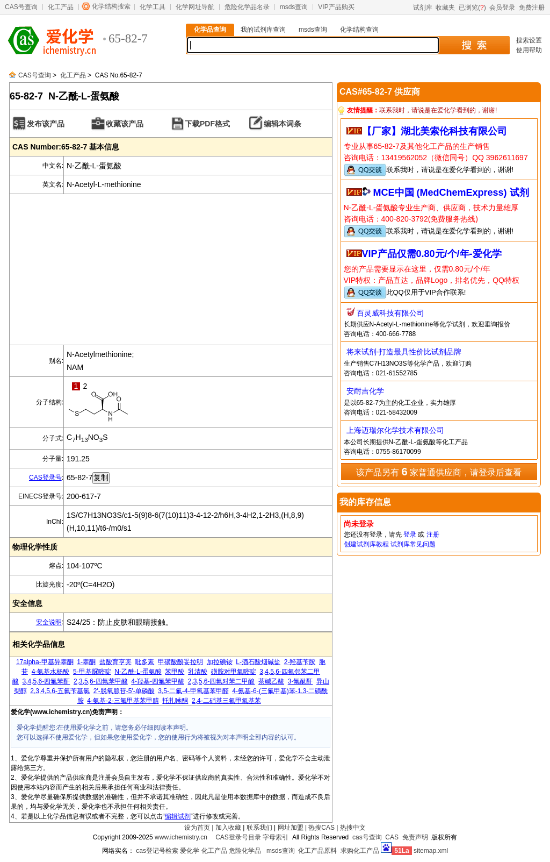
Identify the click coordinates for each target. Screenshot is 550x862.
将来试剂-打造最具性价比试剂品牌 (404, 351)
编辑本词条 (282, 123)
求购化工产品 (360, 850)
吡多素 (144, 662)
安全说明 (49, 622)
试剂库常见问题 (413, 544)
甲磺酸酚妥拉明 (180, 662)
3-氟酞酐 (300, 681)
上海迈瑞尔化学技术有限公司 (395, 430)
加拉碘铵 (220, 662)
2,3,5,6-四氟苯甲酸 (101, 681)
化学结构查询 (359, 29)
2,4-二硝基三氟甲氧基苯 (226, 700)
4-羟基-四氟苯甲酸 (157, 681)
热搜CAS (321, 827)
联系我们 (259, 827)
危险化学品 (245, 850)
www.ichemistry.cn (181, 837)
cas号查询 (367, 837)
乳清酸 (197, 671)
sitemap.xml (431, 850)
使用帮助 (529, 50)
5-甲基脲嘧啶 (92, 671)
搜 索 (474, 45)
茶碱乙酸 (271, 681)
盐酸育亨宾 (115, 662)
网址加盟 (290, 827)
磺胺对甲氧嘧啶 (233, 671)
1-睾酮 (86, 662)
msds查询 (294, 7)
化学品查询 (210, 29)
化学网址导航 (195, 7)
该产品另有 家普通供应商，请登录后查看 (439, 472)
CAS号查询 (21, 7)
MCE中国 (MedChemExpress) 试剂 (451, 192)
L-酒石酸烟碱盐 (258, 662)
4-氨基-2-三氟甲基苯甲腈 (122, 700)
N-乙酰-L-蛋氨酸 (137, 671)
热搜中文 (353, 827)
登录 (409, 534)
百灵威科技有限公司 (390, 313)
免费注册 (532, 7)
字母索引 (275, 837)
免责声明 (415, 837)
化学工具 (152, 7)
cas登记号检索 (157, 850)
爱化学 (189, 850)
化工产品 (61, 7)
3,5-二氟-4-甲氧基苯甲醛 (193, 691)
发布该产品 (45, 123)
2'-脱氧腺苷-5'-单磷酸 (124, 691)
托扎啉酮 (175, 700)
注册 (432, 534)
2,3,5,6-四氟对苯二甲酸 (221, 681)
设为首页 (197, 827)
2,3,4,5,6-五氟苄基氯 (60, 691)
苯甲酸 (174, 671)
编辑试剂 (178, 816)
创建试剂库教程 (366, 544)
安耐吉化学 (365, 391)
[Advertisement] (171, 269)
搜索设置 (529, 40)
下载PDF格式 (207, 123)
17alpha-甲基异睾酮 (45, 662)
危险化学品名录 (247, 7)
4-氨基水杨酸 (51, 671)
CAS (392, 837)
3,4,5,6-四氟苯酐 (46, 681)
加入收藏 (228, 827)
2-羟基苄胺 (300, 662)
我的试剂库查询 (263, 29)
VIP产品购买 (336, 7)
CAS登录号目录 (238, 837)
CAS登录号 (45, 477)
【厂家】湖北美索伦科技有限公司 (434, 131)
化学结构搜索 (111, 6)
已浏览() (472, 7)
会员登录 (502, 7)
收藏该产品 (124, 123)
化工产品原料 (317, 850)
